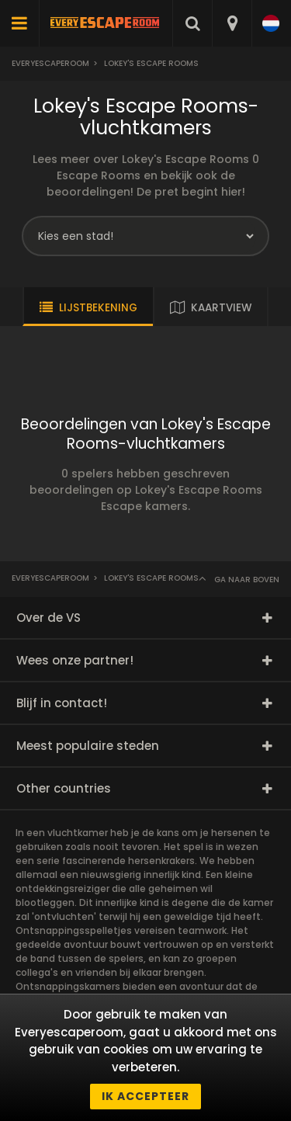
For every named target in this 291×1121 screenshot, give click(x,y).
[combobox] (231, 23)
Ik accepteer (145, 1096)
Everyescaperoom (50, 63)
